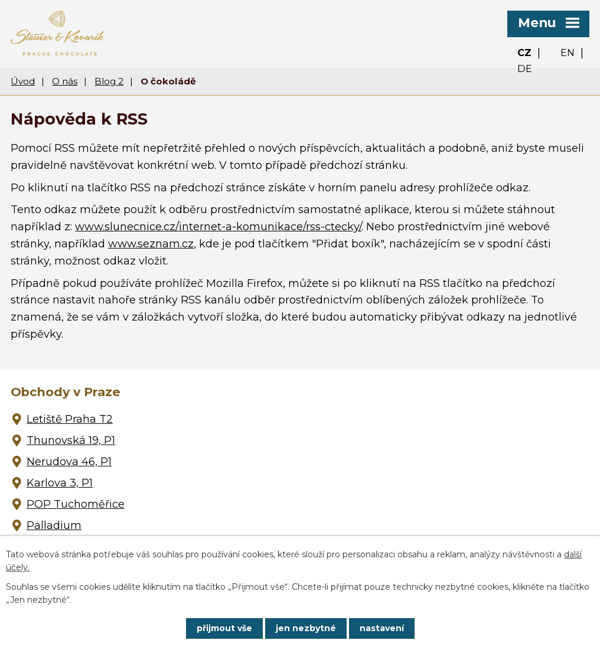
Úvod (23, 81)
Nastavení (382, 628)
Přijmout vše (224, 628)
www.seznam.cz (151, 243)
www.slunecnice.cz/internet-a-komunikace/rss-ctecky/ (218, 226)
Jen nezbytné (306, 628)
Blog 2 (108, 81)
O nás (64, 81)
